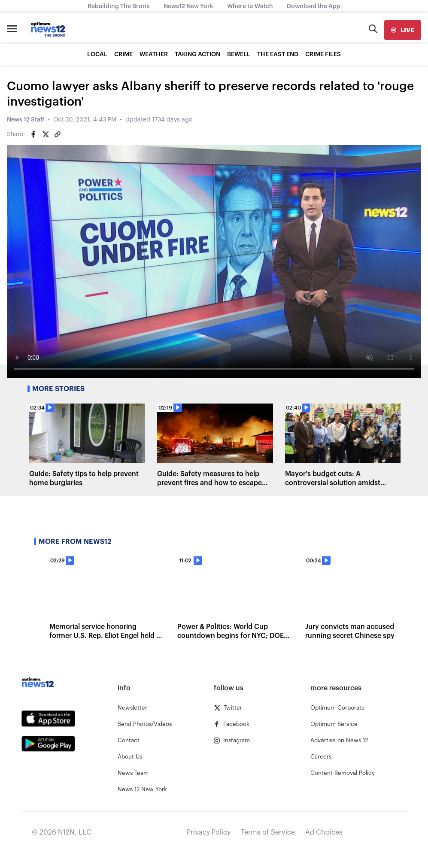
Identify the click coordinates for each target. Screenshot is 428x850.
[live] (402, 30)
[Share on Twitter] (45, 134)
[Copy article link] (57, 134)
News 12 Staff (25, 120)
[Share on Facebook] (33, 134)
